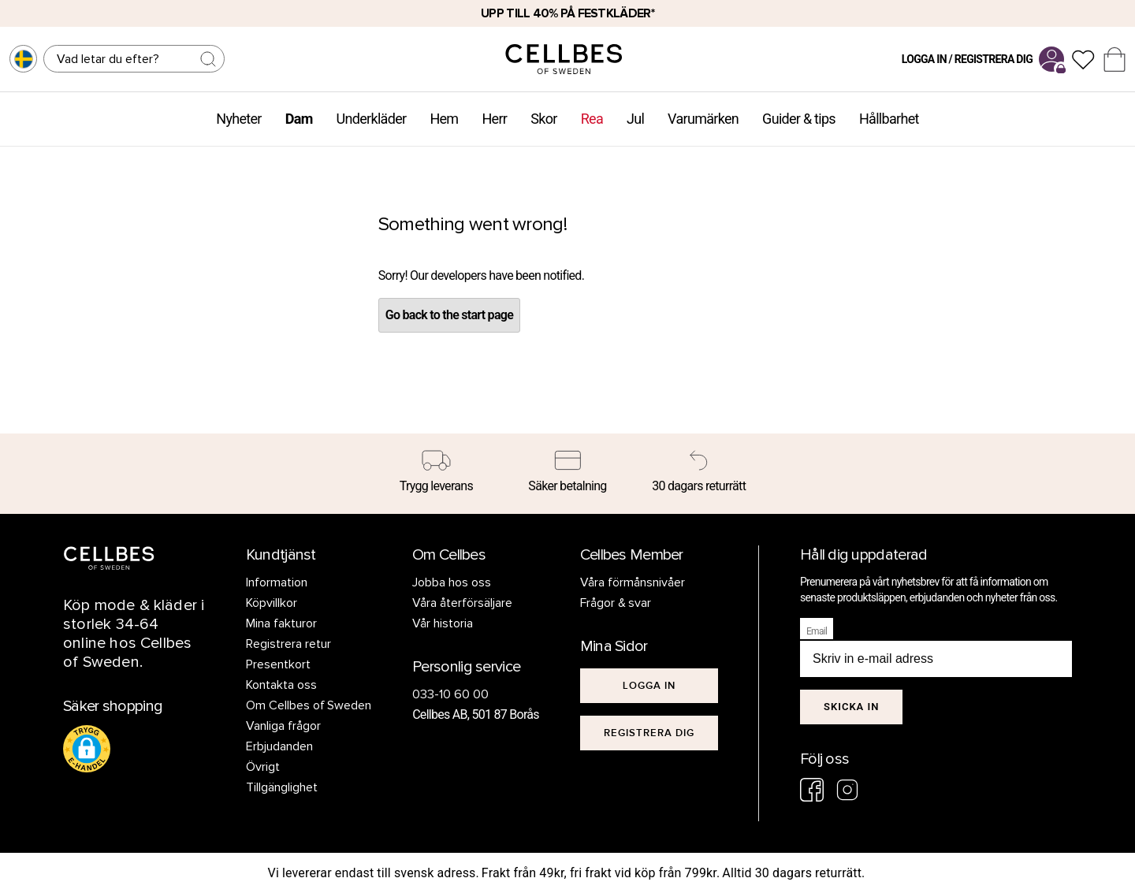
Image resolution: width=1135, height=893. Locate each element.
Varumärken (703, 118)
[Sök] (134, 59)
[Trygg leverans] (436, 473)
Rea (592, 118)
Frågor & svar (616, 603)
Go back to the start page (449, 314)
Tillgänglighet (282, 787)
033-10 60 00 (450, 694)
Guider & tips (798, 118)
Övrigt (263, 767)
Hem (444, 118)
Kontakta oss (281, 685)
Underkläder (372, 118)
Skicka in (852, 707)
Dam (299, 118)
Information (276, 582)
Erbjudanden (279, 746)
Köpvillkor (271, 603)
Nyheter (238, 118)
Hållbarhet (889, 118)
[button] (86, 748)
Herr (494, 118)
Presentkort (278, 664)
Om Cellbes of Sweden (309, 705)
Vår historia (442, 623)
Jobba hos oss (451, 582)
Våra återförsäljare (462, 603)
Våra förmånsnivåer (632, 582)
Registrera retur (288, 644)
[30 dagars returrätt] (699, 473)
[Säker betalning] (568, 473)
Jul (635, 118)
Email (816, 631)
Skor (543, 118)
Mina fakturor (281, 623)
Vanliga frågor (283, 726)
